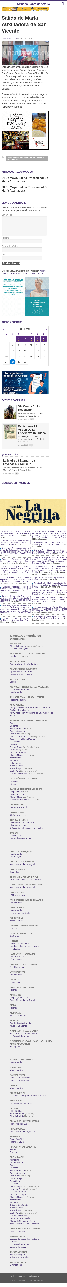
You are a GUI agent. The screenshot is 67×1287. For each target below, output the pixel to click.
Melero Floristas (17, 924)
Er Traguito (15, 753)
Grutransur (15, 939)
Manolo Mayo (16, 758)
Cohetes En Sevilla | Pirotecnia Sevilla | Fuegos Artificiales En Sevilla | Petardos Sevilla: (49, 589)
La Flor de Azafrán (18, 756)
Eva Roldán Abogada (19, 652)
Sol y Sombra (15, 766)
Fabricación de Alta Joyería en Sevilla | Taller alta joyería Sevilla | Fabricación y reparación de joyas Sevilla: (15, 603)
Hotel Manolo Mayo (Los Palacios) (24, 950)
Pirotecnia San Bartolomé (21, 1107)
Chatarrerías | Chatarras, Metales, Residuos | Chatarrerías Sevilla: (15, 623)
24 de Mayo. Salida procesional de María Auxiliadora (25, 179)
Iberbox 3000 (16, 906)
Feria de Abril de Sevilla (20, 916)
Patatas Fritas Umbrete (20, 1084)
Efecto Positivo (16, 1073)
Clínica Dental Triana (19, 829)
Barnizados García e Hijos (21, 842)
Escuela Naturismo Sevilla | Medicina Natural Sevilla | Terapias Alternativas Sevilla (15, 593)
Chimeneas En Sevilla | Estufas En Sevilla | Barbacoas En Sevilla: (49, 547)
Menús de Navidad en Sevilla (22, 1224)
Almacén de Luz (17, 960)
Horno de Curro (17, 798)
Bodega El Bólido (17, 732)
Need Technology (17, 970)
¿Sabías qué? (10, 458)
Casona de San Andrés (20, 947)
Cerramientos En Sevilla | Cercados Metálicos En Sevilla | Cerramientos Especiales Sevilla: (49, 596)
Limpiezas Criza (16, 986)
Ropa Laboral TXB (17, 1235)
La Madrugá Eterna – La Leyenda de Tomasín (19, 466)
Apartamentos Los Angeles (21, 678)
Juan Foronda (16, 696)
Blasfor (13, 685)
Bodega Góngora (17, 735)
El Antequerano (16, 1268)
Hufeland (14, 660)
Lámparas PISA (16, 963)
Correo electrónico (10, 250)
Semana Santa (10, 38)
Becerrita (14, 729)
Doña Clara (15, 745)
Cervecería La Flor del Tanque (23, 743)
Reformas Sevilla (17, 1145)
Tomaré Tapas (16, 772)
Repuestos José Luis (18, 1127)
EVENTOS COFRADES (13, 404)
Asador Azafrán (16, 1166)
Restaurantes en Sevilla (20, 1222)
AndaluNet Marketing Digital (22, 868)
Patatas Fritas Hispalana (20, 1081)
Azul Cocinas (15, 839)
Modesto (14, 764)
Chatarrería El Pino (18, 818)
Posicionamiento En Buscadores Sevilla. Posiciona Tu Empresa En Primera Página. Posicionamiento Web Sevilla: (49, 573)
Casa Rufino (15, 737)
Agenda (22, 1280)
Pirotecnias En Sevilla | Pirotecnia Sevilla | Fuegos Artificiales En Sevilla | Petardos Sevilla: (49, 603)
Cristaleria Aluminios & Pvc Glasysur (25, 883)
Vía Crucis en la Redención (29, 412)
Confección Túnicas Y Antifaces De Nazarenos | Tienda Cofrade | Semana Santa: (15, 537)
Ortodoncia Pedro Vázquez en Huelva (26, 831)
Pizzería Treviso (16, 1114)
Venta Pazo (15, 774)
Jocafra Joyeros (16, 860)
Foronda (13, 932)
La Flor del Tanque (18, 1198)
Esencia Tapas (16, 750)
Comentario (7, 215)
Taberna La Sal (16, 769)
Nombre (5, 241)
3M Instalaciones (17, 898)
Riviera (13, 787)
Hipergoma (15, 1050)
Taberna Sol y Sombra (19, 1208)
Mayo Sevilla (15, 761)
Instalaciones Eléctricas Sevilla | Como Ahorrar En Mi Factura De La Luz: (49, 621)
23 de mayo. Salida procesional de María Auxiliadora (25, 189)
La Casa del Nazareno (19, 693)
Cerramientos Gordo (19, 811)
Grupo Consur (16, 875)
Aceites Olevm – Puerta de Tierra (24, 667)
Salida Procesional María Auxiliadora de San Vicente (25, 158)
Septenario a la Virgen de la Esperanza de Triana (32, 433)
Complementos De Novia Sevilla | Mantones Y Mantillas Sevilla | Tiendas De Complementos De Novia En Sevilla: (49, 613)
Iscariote (14, 785)
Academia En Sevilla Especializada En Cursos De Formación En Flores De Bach (15, 583)
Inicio (12, 1280)
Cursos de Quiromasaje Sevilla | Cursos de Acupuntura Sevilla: (15, 564)
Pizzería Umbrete (17, 1117)
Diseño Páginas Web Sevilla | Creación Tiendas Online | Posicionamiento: (15, 546)
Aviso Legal (34, 1280)
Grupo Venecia (16, 795)
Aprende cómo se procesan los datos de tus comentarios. (25, 276)
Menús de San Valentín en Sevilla (24, 1227)
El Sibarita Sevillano (18, 777)
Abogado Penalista (18, 649)
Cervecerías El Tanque (19, 740)
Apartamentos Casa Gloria (21, 675)
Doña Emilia (15, 748)
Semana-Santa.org (18, 1250)
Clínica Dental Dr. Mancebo (22, 826)
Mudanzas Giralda (18, 1019)
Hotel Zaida (15, 952)
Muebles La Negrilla (18, 1029)
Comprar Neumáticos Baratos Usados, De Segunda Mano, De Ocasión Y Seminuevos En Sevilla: (49, 556)
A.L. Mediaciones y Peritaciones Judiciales (28, 1099)
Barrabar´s (14, 727)
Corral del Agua (16, 1182)
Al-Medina (14, 1163)
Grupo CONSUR (17, 1143)
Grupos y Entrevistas (19, 1001)
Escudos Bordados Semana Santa (24, 1037)
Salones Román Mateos (20, 803)
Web (3, 258)
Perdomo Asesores (18, 703)
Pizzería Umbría (17, 1120)
